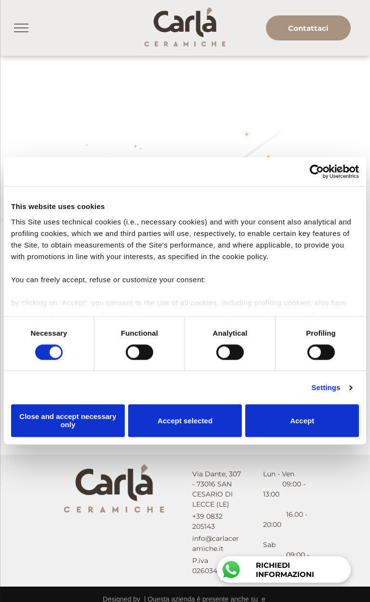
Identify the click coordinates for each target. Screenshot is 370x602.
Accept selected (185, 421)
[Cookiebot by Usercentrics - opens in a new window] (317, 171)
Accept (302, 421)
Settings (326, 387)
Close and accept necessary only (67, 421)
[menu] (21, 27)
